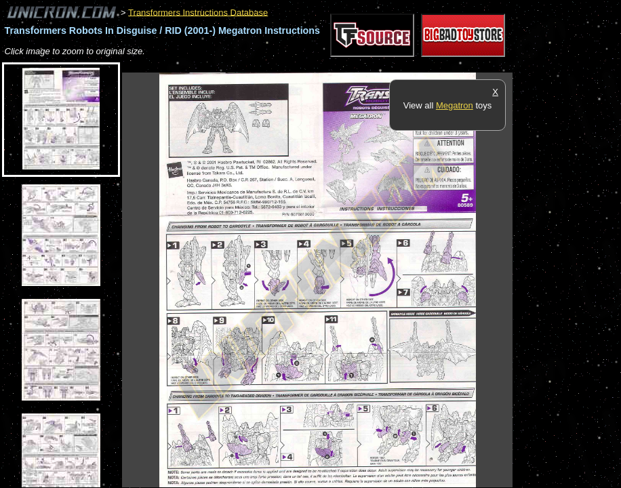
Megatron (454, 105)
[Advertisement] (369, 65)
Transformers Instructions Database (198, 12)
